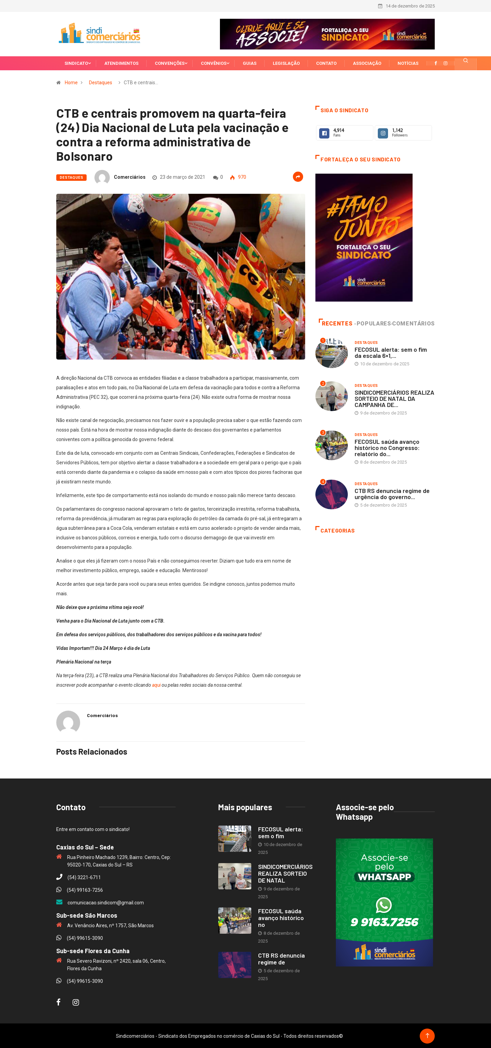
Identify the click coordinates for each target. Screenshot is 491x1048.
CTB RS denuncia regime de (281, 958)
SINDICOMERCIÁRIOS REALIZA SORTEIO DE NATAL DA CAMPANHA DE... (394, 398)
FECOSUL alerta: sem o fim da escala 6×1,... (391, 352)
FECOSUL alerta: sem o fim (280, 832)
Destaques (100, 82)
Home (71, 82)
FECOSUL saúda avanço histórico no (281, 917)
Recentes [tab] (335, 323)
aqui (156, 684)
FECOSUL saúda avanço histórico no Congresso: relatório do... (387, 447)
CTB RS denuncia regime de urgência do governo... (392, 493)
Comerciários (130, 176)
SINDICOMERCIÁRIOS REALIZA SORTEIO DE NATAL (285, 872)
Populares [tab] (373, 323)
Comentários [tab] (413, 323)
